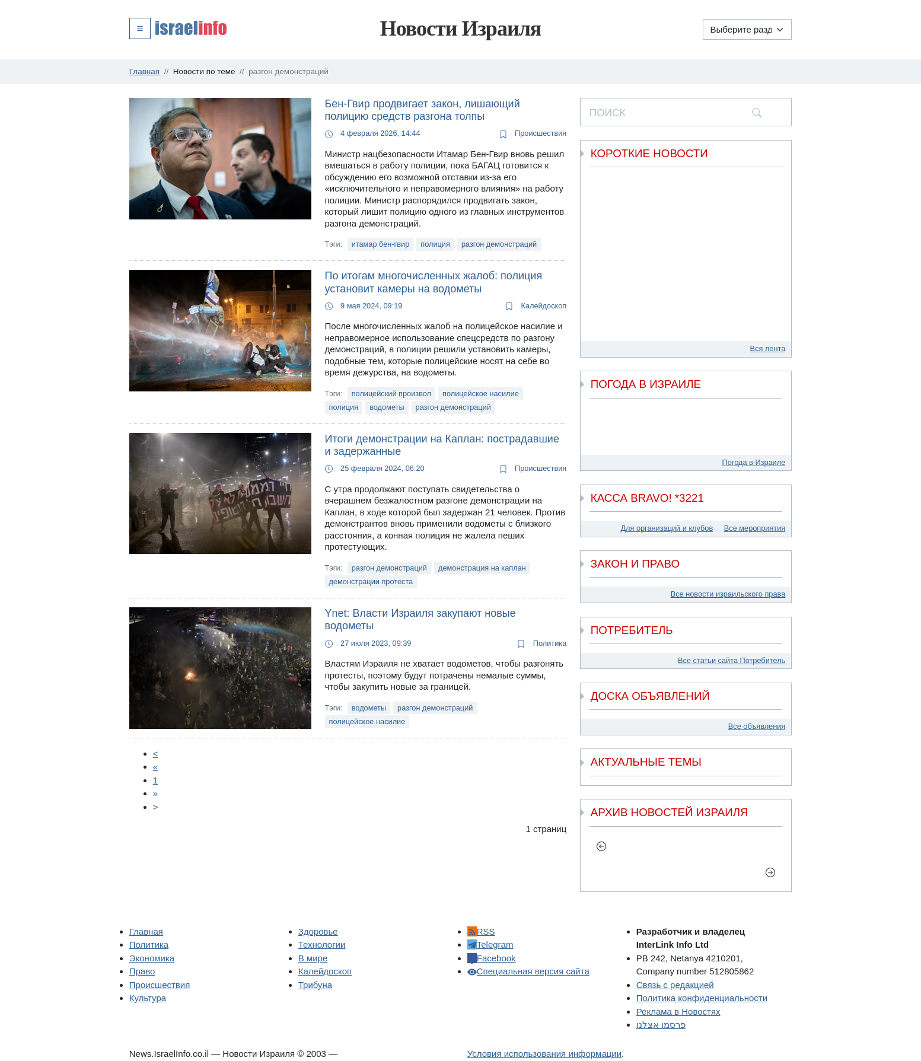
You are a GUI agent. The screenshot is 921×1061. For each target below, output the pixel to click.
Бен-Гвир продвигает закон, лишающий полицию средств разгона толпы (422, 110)
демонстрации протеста (371, 581)
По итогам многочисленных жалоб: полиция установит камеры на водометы (434, 282)
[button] (178, 28)
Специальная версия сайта (528, 971)
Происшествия (533, 133)
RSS (481, 931)
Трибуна (315, 985)
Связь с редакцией (675, 985)
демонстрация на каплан (482, 567)
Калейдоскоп (535, 305)
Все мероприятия (754, 528)
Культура (147, 998)
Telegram (490, 944)
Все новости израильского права (728, 594)
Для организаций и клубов (666, 528)
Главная (146, 931)
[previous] (601, 846)
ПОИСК (607, 113)
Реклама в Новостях (678, 1011)
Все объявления (756, 726)
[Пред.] (155, 767)
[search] (756, 112)
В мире (313, 958)
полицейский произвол (391, 393)
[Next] (155, 793)
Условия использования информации (544, 1054)
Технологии (322, 944)
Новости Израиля (460, 28)
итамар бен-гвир (381, 244)
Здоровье (318, 931)
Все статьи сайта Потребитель (731, 660)
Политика (541, 643)
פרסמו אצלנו (661, 1024)
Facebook (491, 958)
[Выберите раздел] (747, 29)
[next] (771, 871)
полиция (435, 244)
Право (142, 971)
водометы (386, 407)
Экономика (151, 958)
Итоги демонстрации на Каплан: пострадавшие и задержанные (442, 445)
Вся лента (768, 348)
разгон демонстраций (499, 244)
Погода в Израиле (754, 462)
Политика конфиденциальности (701, 998)
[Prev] (155, 753)
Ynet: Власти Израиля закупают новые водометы (420, 619)
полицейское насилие (480, 393)
